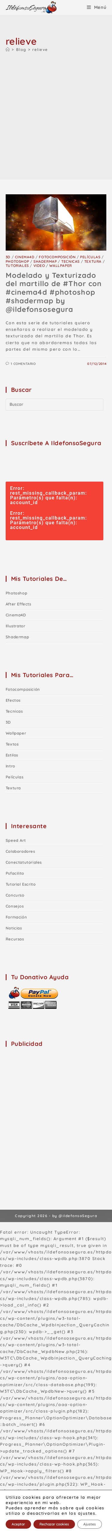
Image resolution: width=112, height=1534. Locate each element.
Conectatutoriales (24, 862)
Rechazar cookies (54, 1524)
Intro (10, 766)
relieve (40, 49)
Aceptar (18, 1524)
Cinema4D (25, 257)
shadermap (45, 261)
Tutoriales (17, 265)
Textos (12, 744)
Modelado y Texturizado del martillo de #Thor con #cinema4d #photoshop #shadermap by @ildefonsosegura (54, 292)
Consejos (15, 906)
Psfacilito (15, 873)
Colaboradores (20, 851)
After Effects (18, 604)
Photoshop (17, 261)
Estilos (12, 755)
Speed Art (16, 840)
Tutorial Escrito (21, 884)
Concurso (15, 895)
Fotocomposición (57, 257)
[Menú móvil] (97, 7)
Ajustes (89, 1524)
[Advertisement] (56, 114)
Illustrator (15, 625)
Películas (90, 257)
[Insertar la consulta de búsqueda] (55, 405)
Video (39, 265)
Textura (93, 261)
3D (8, 257)
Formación (16, 917)
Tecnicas (70, 261)
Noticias (14, 928)
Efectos (13, 700)
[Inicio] (8, 49)
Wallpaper (60, 265)
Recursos (15, 939)
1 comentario (23, 364)
